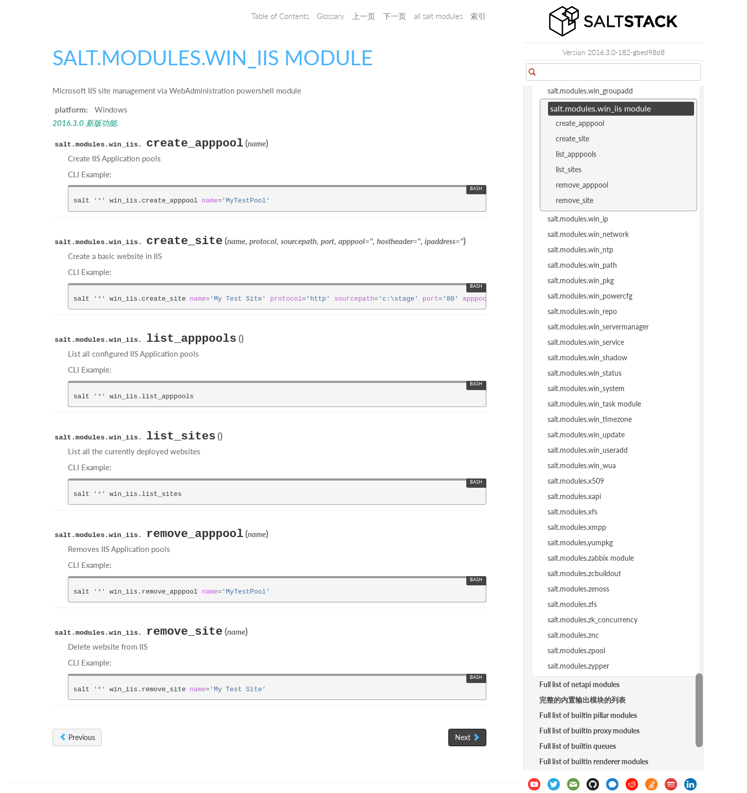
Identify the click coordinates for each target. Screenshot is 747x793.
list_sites (568, 169)
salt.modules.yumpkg (580, 542)
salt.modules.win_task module (594, 403)
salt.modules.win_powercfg (590, 295)
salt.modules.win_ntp (580, 249)
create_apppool (580, 123)
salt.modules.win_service (586, 342)
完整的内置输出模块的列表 (582, 699)
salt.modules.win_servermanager (598, 326)
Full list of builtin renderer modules (593, 761)
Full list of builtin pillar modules (588, 715)
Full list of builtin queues (577, 746)
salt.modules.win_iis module (600, 108)
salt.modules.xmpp (577, 527)
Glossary (330, 16)
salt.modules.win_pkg (581, 280)
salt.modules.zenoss (578, 588)
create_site (572, 138)
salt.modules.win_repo (582, 311)
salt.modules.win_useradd (588, 450)
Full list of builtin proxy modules (589, 730)
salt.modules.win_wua (582, 465)
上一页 (363, 16)
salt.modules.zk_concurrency (592, 619)
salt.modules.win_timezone (590, 419)
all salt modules (438, 16)
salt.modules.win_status (585, 372)
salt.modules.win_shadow (587, 357)
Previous (77, 737)
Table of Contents (280, 16)
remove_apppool (582, 184)
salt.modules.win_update (586, 434)
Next (467, 737)
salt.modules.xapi (574, 496)
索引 (478, 16)
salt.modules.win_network (588, 234)
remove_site (574, 200)
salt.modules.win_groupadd (590, 90)
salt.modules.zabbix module (591, 558)
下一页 (394, 16)
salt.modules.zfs (572, 604)
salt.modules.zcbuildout (584, 573)
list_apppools (576, 154)
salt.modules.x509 (576, 480)
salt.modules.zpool (576, 650)
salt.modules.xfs (572, 511)
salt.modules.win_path (582, 265)
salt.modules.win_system (586, 388)
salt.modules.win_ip (578, 218)
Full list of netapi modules (579, 684)
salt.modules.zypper (578, 665)
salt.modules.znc (573, 635)
